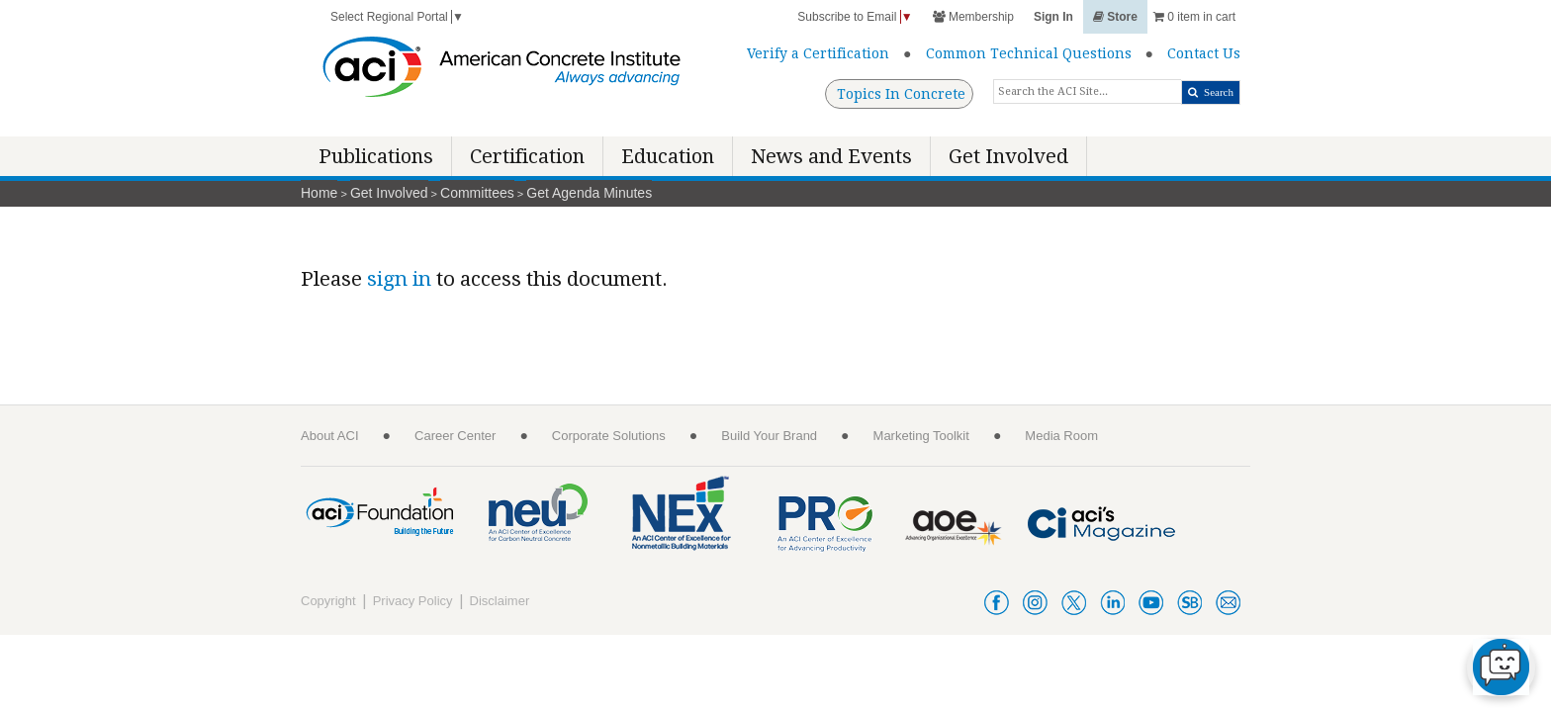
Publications (376, 156)
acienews (1228, 602)
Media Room (1061, 435)
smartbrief (1189, 602)
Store (1115, 17)
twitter (1073, 602)
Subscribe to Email (854, 17)
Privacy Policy (413, 600)
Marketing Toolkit (921, 435)
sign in (399, 279)
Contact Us (1203, 53)
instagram (1035, 602)
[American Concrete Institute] (502, 72)
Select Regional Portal (397, 17)
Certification (527, 156)
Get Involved (1008, 156)
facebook (996, 602)
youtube (1151, 602)
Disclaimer (500, 600)
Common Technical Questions (1029, 53)
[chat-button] (1501, 667)
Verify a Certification (818, 53)
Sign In (1053, 17)
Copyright (328, 600)
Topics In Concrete (901, 94)
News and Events (831, 156)
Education (667, 156)
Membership (973, 17)
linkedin (1112, 602)
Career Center (455, 435)
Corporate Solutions (609, 435)
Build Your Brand (769, 435)
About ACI (330, 435)
